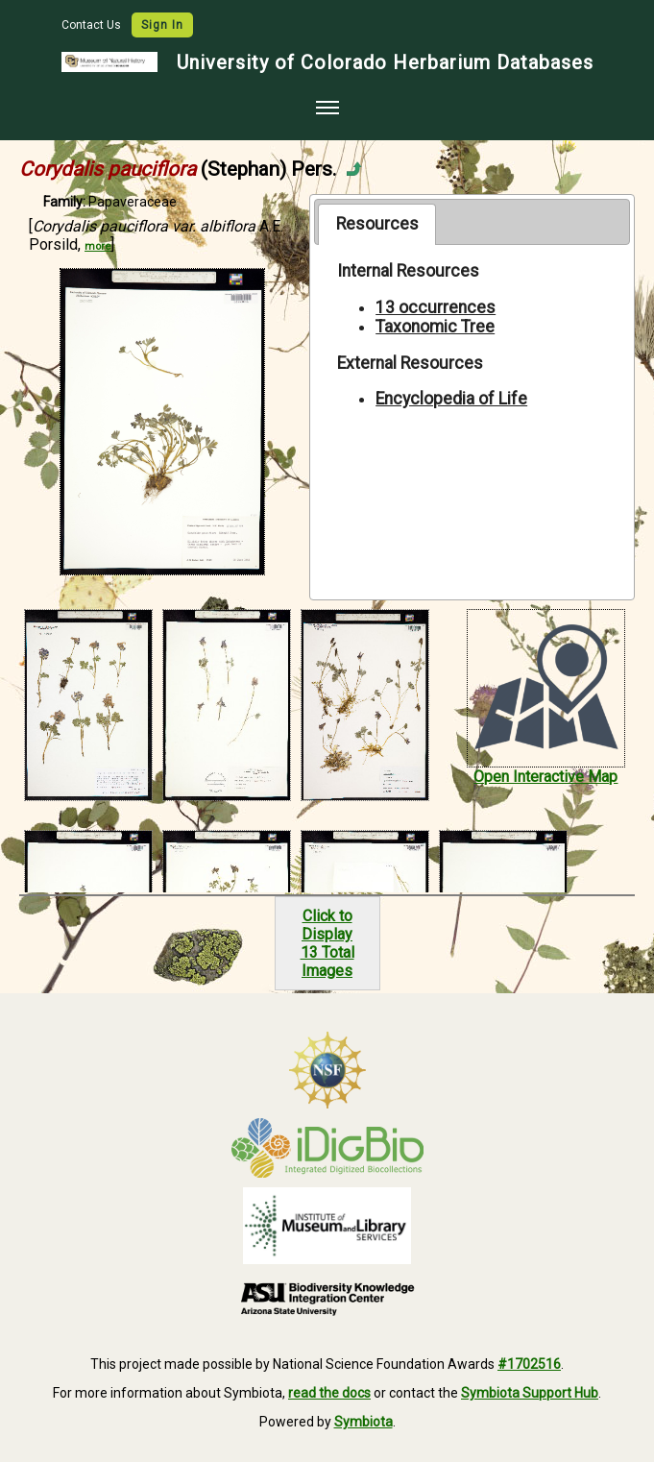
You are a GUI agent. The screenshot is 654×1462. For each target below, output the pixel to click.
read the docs (329, 1393)
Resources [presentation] (377, 223)
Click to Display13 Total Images (327, 943)
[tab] (377, 224)
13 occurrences (435, 307)
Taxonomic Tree (435, 326)
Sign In (162, 25)
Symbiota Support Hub (529, 1393)
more (97, 246)
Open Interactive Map (545, 777)
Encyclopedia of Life (451, 398)
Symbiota (363, 1421)
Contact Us (92, 25)
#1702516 (529, 1364)
